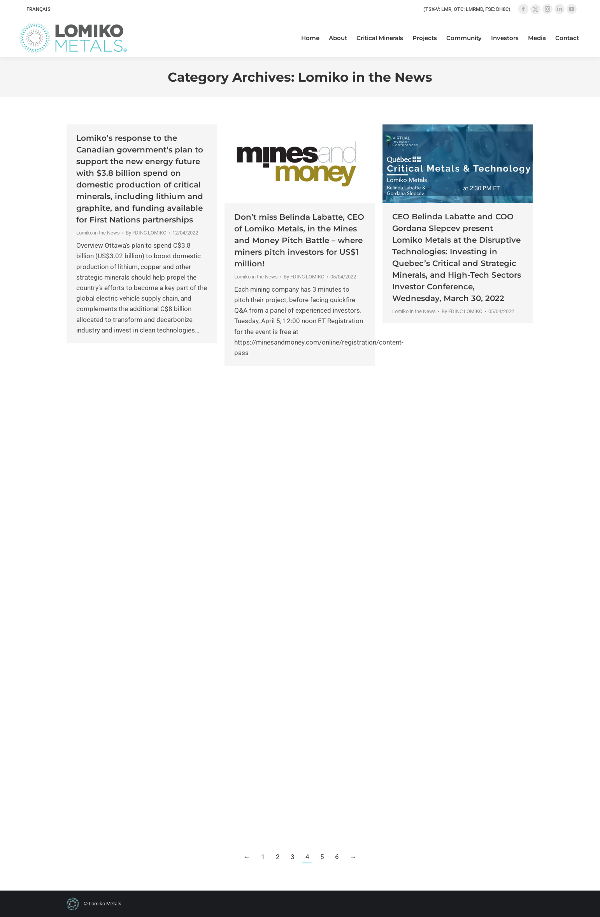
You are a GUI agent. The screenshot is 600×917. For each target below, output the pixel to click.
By (146, 233)
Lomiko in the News (98, 233)
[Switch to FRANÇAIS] (38, 9)
